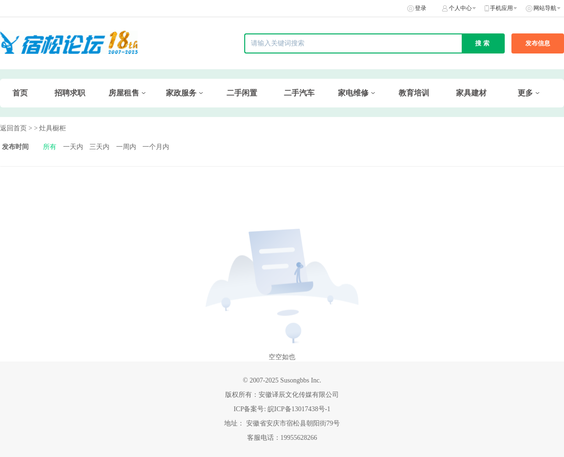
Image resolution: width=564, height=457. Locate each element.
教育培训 (414, 93)
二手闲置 (242, 93)
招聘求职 (69, 93)
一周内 (126, 146)
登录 (420, 8)
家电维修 (353, 93)
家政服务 (181, 93)
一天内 (73, 146)
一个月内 (155, 146)
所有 (49, 146)
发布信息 (537, 43)
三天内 (99, 146)
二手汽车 (299, 93)
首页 (20, 93)
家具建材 (471, 93)
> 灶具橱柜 (50, 128)
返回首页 (13, 128)
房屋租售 (123, 93)
